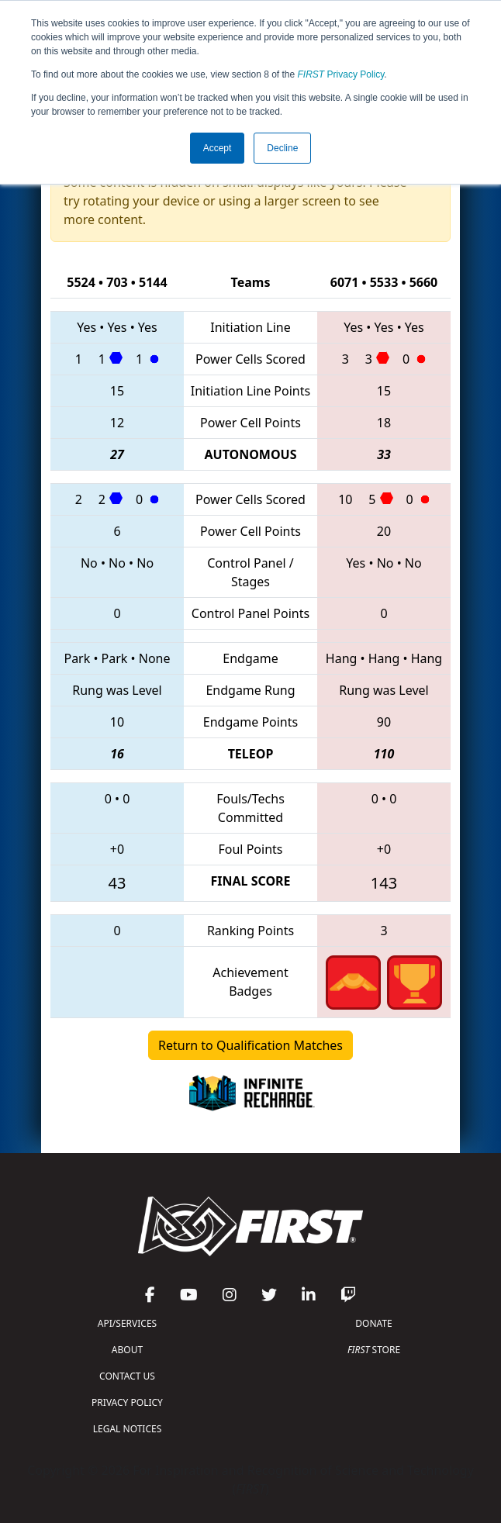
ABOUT (127, 1349)
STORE (373, 1349)
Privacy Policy (341, 74)
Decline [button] (282, 148)
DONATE (373, 1323)
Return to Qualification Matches (250, 1045)
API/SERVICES (127, 1323)
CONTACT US (127, 1376)
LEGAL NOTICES (127, 1428)
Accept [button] (217, 148)
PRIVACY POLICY (127, 1402)
